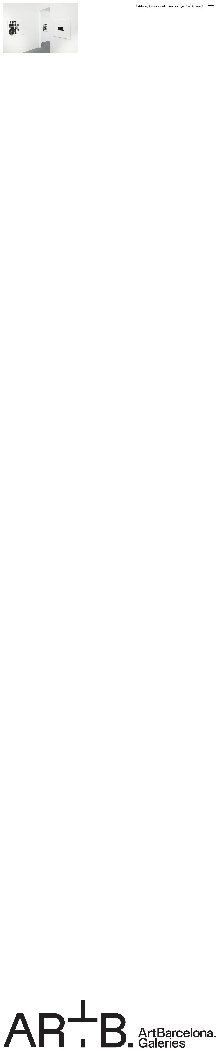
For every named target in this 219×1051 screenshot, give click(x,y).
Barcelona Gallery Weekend (164, 6)
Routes (197, 6)
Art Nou (186, 6)
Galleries (142, 6)
